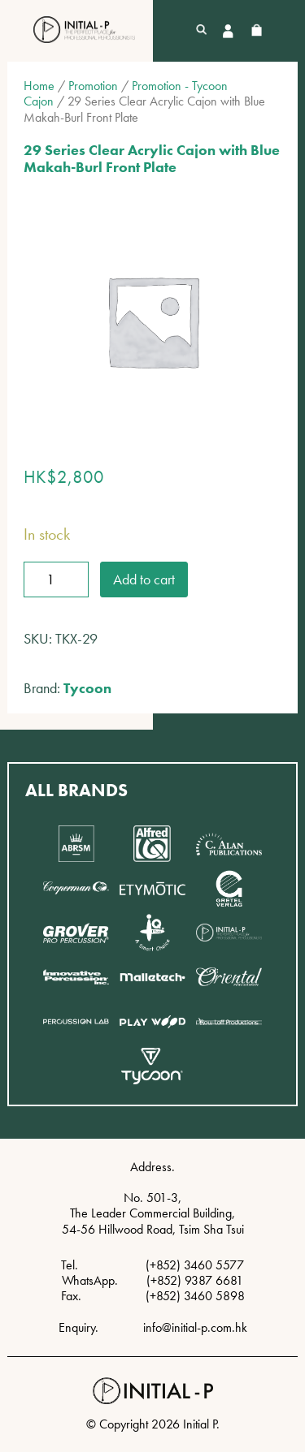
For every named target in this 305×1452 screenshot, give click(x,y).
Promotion (93, 85)
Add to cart (144, 579)
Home (39, 85)
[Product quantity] (56, 579)
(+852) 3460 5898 (195, 1295)
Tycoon (87, 688)
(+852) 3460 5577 (195, 1264)
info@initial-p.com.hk (195, 1327)
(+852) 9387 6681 (194, 1280)
